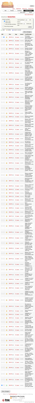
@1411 (10, 63)
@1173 (10, 264)
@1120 (10, 385)
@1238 (10, 145)
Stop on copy (7, 21)
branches (11, 17)
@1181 (10, 243)
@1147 (10, 334)
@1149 (10, 326)
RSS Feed (14, 397)
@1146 (10, 340)
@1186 (10, 232)
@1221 (10, 181)
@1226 (10, 163)
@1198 (10, 212)
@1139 (10, 374)
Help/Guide (18, 8)
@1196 (10, 220)
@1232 (10, 149)
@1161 (10, 274)
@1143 (10, 355)
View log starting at (23, 19)
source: (4, 17)
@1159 (10, 279)
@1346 (10, 88)
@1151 (10, 318)
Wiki (5, 10)
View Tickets (22, 12)
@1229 (10, 153)
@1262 (10, 116)
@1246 (10, 138)
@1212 (10, 193)
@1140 (10, 367)
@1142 (10, 359)
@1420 (10, 37)
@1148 (10, 330)
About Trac (24, 8)
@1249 (10, 129)
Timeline (12, 10)
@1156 (10, 293)
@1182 (10, 238)
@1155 (10, 300)
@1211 (10, 196)
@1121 (10, 379)
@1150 (10, 322)
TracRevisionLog (12, 394)
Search (30, 12)
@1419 (10, 40)
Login (13, 8)
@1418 (10, 44)
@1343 (10, 102)
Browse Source (28, 10)
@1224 (10, 169)
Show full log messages (8, 26)
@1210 (10, 200)
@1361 (10, 84)
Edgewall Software (18, 400)
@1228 (10, 158)
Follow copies (7, 22)
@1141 (10, 362)
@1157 (10, 288)
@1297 (10, 108)
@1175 (10, 258)
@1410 (10, 67)
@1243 (10, 142)
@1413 (10, 59)
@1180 (10, 248)
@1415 (10, 48)
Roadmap (20, 10)
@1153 (10, 311)
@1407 (10, 79)
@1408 (10, 73)
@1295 (10, 113)
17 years (17, 88)
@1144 (10, 349)
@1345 (10, 92)
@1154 (10, 306)
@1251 (10, 125)
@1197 (10, 216)
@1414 (10, 53)
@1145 (10, 345)
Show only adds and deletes (10, 24)
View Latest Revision (29, 14)
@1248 (10, 134)
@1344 (10, 97)
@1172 (10, 269)
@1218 (10, 189)
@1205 (10, 208)
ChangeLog (22, 397)
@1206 (10, 204)
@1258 (10, 121)
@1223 (10, 175)
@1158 (10, 283)
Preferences (30, 8)
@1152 (10, 314)
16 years (17, 37)
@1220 (10, 186)
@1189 (10, 226)
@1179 (10, 253)
